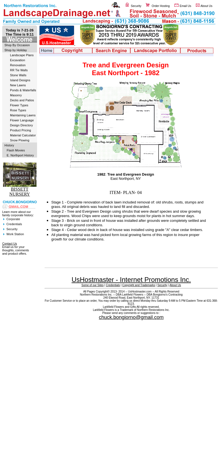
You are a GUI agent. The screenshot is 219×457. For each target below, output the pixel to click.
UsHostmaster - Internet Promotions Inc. (131, 279)
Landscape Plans (22, 55)
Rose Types (18, 110)
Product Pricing (20, 130)
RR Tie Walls (19, 70)
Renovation (18, 65)
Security (136, 6)
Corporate (13, 219)
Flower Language (22, 120)
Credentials (14, 224)
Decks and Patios (22, 100)
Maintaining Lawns (23, 115)
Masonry (16, 95)
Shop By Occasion (17, 45)
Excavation (17, 60)
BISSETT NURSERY (19, 191)
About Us (207, 6)
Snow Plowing (19, 140)
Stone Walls (18, 75)
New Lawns (18, 85)
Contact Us (9, 243)
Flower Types (19, 105)
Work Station (15, 234)
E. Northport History (20, 155)
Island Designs (20, 80)
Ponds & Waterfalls (23, 90)
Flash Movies (16, 150)
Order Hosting (161, 6)
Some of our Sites (92, 285)
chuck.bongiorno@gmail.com (131, 317)
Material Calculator (23, 135)
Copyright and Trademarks (138, 285)
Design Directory (21, 125)
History (9, 145)
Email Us (185, 6)
